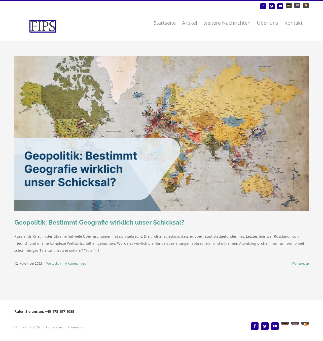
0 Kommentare (75, 263)
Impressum (54, 327)
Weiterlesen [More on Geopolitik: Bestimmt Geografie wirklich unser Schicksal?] (300, 263)
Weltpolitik (53, 263)
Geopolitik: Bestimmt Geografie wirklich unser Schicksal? (99, 222)
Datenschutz (77, 327)
